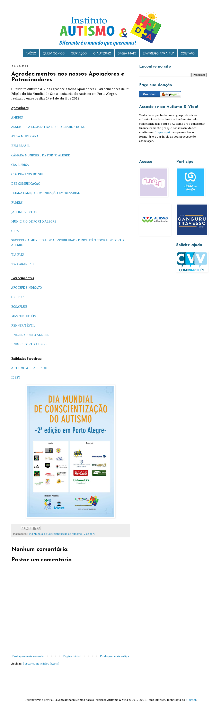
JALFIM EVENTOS (24, 212)
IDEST (15, 377)
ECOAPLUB (19, 307)
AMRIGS (17, 117)
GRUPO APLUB (22, 297)
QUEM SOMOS (54, 53)
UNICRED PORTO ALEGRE (29, 335)
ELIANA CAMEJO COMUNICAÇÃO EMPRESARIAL (45, 193)
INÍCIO (31, 53)
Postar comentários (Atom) (41, 663)
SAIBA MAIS (127, 53)
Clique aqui (162, 132)
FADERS (17, 203)
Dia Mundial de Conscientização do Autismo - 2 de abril (62, 533)
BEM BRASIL (20, 146)
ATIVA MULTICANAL (25, 136)
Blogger (191, 699)
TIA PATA (17, 255)
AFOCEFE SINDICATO (26, 287)
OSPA (15, 231)
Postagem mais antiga (114, 656)
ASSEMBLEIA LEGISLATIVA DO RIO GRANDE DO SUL (49, 127)
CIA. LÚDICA (20, 165)
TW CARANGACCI (23, 264)
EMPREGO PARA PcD (158, 53)
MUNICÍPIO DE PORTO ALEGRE (33, 221)
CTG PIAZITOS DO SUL (27, 174)
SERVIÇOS (79, 53)
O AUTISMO (102, 53)
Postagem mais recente (28, 656)
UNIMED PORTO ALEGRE (29, 344)
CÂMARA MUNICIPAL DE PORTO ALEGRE (40, 155)
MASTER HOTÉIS (23, 316)
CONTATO (188, 53)
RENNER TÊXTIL (23, 325)
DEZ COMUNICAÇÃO (25, 183)
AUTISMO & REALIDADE (29, 368)
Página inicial (72, 656)
